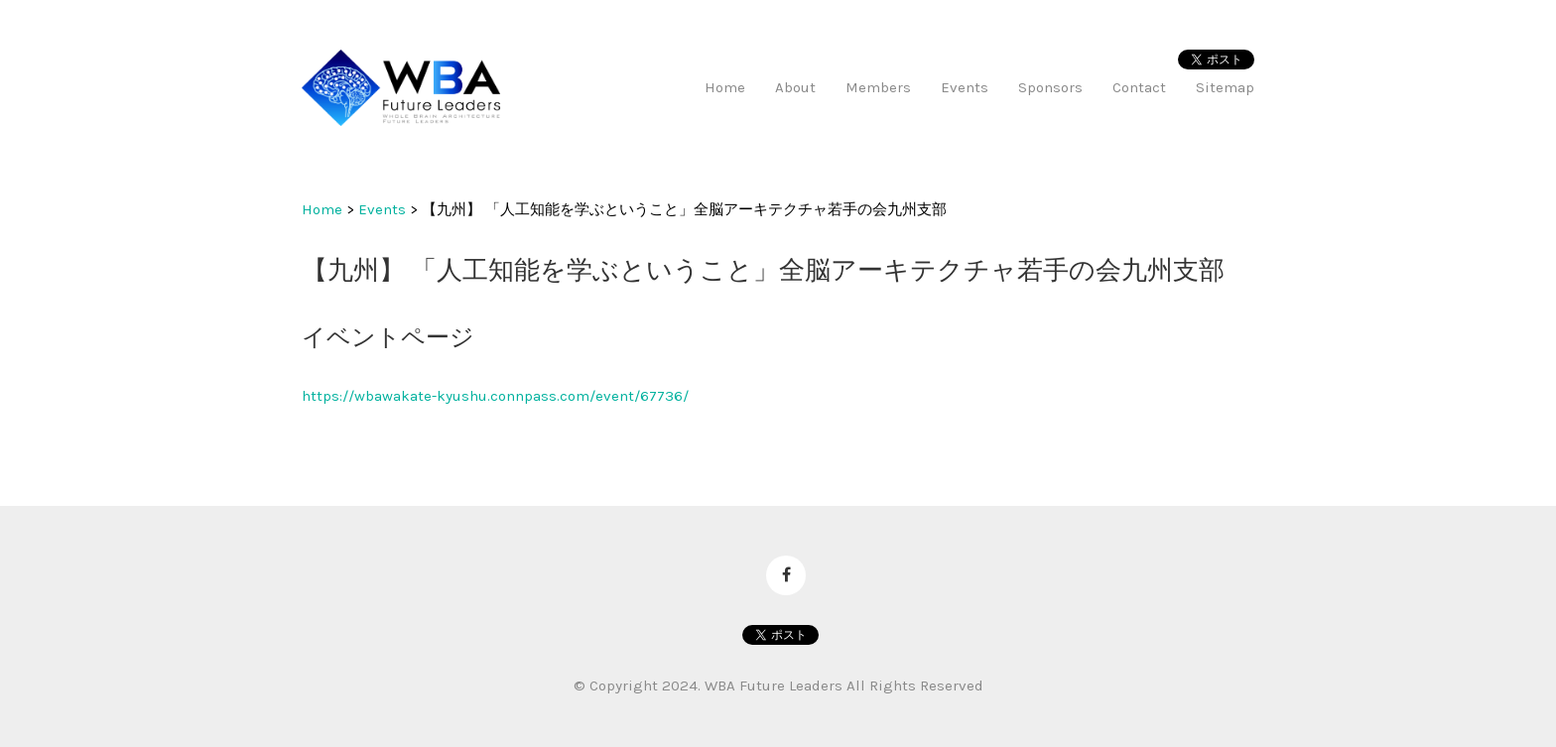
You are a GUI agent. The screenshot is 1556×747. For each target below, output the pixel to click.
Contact (1139, 87)
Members (878, 87)
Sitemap (1225, 87)
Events (382, 209)
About (795, 87)
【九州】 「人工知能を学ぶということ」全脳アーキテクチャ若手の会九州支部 (684, 209)
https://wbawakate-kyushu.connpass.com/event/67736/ (495, 396)
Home (322, 209)
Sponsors (1050, 87)
